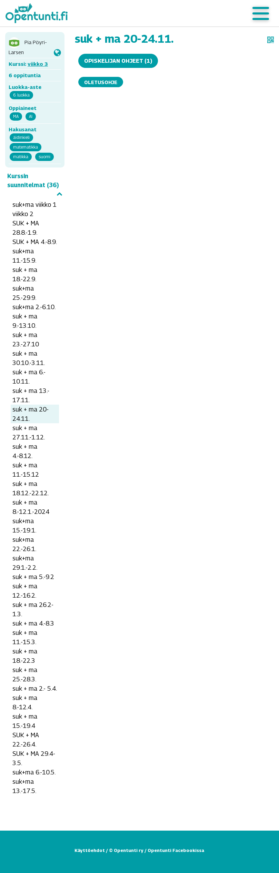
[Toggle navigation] (260, 13)
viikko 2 (22, 213)
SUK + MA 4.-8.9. (34, 241)
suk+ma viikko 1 (34, 204)
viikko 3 (38, 64)
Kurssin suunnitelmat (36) (34, 184)
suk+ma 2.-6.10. (34, 307)
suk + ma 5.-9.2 (33, 576)
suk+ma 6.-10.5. (34, 772)
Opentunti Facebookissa (176, 850)
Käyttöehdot (89, 850)
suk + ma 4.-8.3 (33, 623)
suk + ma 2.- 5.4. (34, 688)
